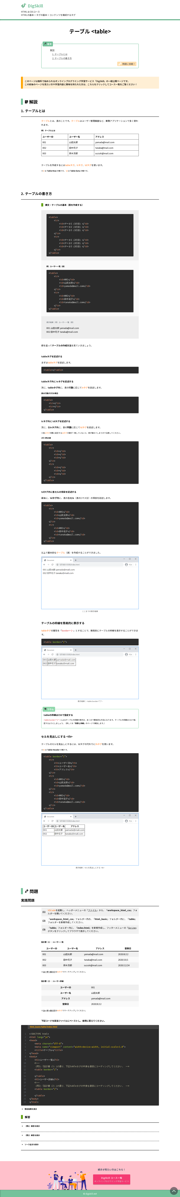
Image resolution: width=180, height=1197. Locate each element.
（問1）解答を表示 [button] (30, 1125)
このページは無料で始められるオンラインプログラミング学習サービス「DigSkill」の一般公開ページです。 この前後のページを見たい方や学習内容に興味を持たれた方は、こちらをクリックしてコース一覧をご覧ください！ (81, 82)
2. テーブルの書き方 (62, 58)
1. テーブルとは (59, 54)
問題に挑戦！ (126, 63)
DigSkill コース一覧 (111, 1179)
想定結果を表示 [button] (29, 1108)
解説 (52, 50)
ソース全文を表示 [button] (30, 1144)
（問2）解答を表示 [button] (30, 1135)
